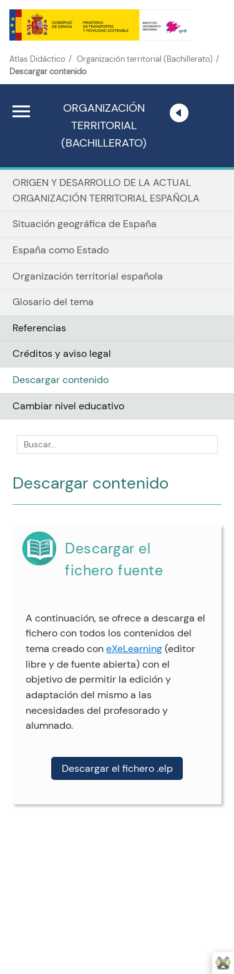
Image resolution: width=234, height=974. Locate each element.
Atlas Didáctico (37, 59)
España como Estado (60, 249)
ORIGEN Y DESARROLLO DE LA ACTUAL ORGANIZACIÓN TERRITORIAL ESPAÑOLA (106, 190)
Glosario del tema (53, 301)
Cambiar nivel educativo (68, 405)
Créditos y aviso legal (61, 353)
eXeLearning (134, 648)
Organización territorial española (87, 276)
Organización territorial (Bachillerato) (145, 59)
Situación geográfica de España (84, 223)
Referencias (39, 327)
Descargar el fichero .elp (117, 768)
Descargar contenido (60, 379)
